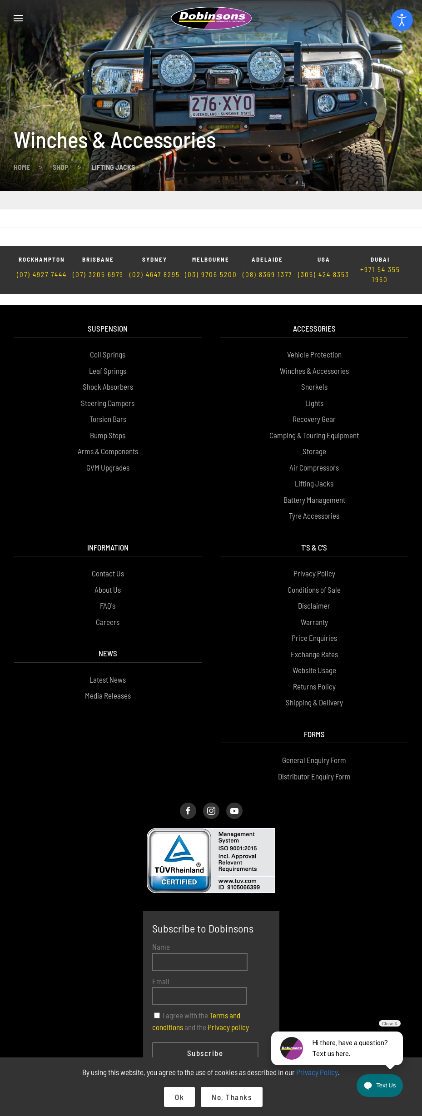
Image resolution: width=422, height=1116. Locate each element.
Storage (314, 403)
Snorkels (314, 338)
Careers (107, 573)
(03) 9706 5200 (211, 238)
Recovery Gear (314, 371)
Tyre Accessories (314, 467)
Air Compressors (314, 419)
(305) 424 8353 (323, 238)
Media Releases (108, 647)
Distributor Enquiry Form (314, 728)
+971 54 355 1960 (380, 238)
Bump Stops (107, 387)
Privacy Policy (314, 525)
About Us (107, 541)
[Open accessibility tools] (402, 20)
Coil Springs (107, 306)
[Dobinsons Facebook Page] (188, 763)
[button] (18, 18)
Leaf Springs (107, 322)
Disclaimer (314, 557)
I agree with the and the (200, 973)
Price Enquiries (314, 590)
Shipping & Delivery (314, 654)
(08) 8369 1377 (267, 238)
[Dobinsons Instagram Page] (211, 763)
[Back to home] (211, 18)
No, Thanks (232, 1096)
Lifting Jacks (314, 435)
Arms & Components (108, 403)
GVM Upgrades (107, 419)
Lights (314, 354)
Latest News (107, 631)
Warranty (314, 573)
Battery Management (314, 451)
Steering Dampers (107, 354)
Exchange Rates (314, 605)
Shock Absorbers (108, 338)
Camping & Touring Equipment (314, 387)
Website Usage (314, 622)
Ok (179, 1096)
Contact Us (108, 525)
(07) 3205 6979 (98, 238)
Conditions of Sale (314, 541)
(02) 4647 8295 (154, 238)
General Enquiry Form (314, 712)
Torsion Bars (107, 371)
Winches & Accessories (314, 322)
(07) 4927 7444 (42, 238)
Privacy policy (228, 978)
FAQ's (107, 557)
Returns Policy (314, 638)
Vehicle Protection (314, 306)
